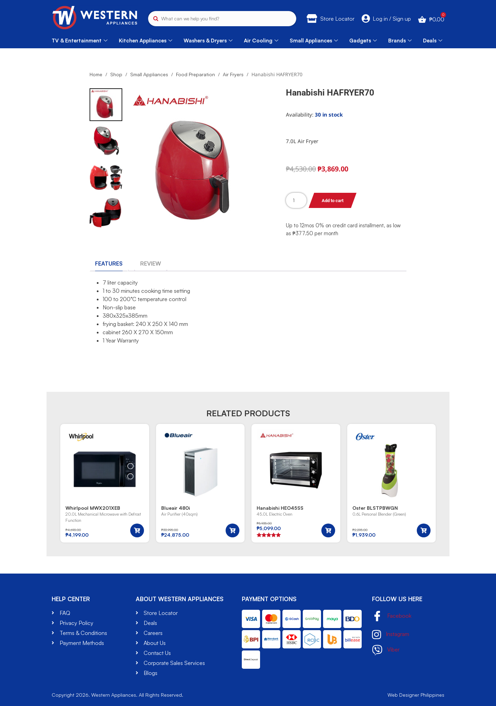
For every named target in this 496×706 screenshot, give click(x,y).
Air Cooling (261, 40)
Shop (116, 74)
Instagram (390, 634)
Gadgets (363, 40)
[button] (137, 530)
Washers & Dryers (208, 40)
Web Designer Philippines (416, 695)
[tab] (109, 263)
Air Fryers (233, 74)
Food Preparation (195, 74)
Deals (432, 40)
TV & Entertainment (79, 40)
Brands (400, 40)
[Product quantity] (296, 200)
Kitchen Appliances (145, 40)
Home (96, 74)
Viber (386, 650)
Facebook (391, 616)
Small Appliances (314, 40)
